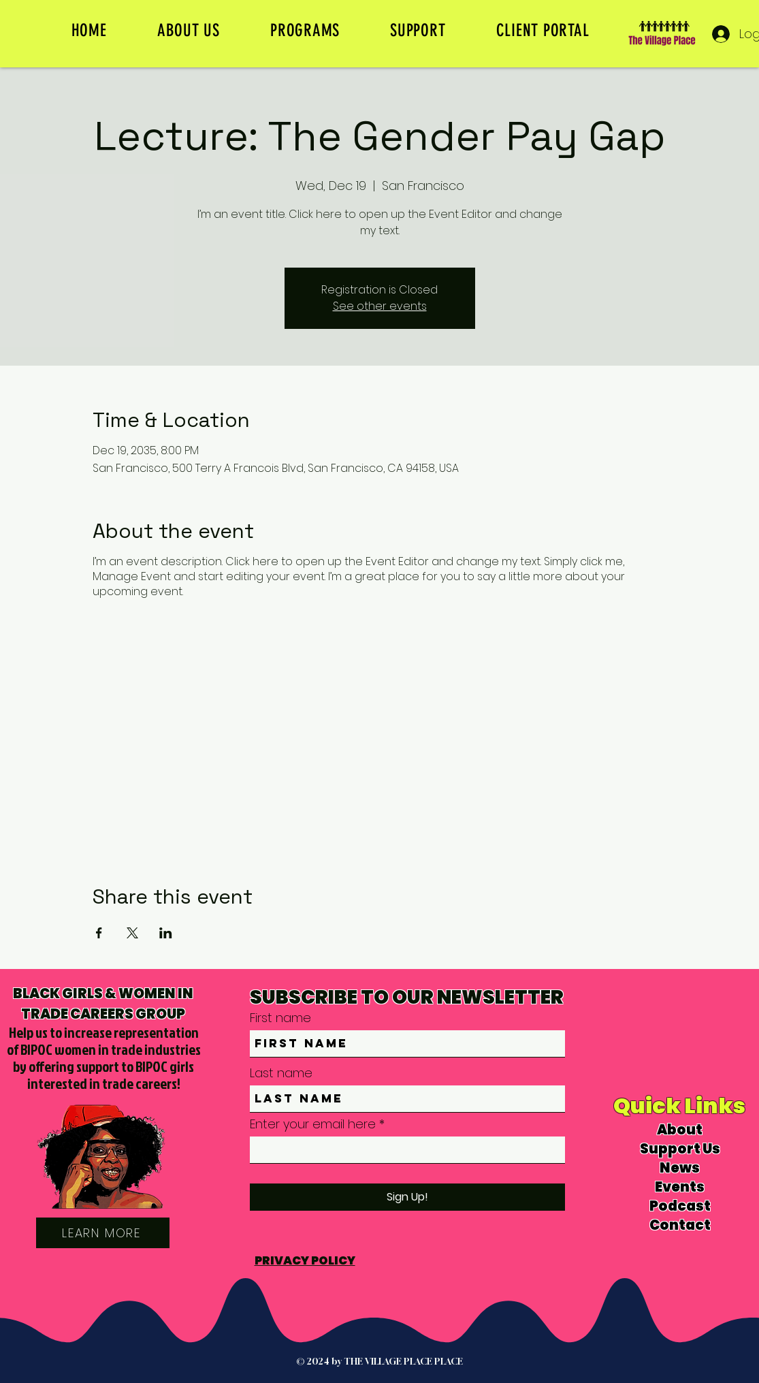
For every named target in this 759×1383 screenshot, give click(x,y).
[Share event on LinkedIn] (165, 932)
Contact (680, 1225)
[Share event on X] (132, 932)
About (680, 1129)
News (680, 1167)
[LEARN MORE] (102, 1233)
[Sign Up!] (407, 1197)
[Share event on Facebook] (99, 932)
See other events (380, 306)
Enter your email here (313, 1124)
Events (680, 1186)
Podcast (680, 1205)
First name (280, 1018)
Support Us (680, 1148)
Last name (281, 1073)
